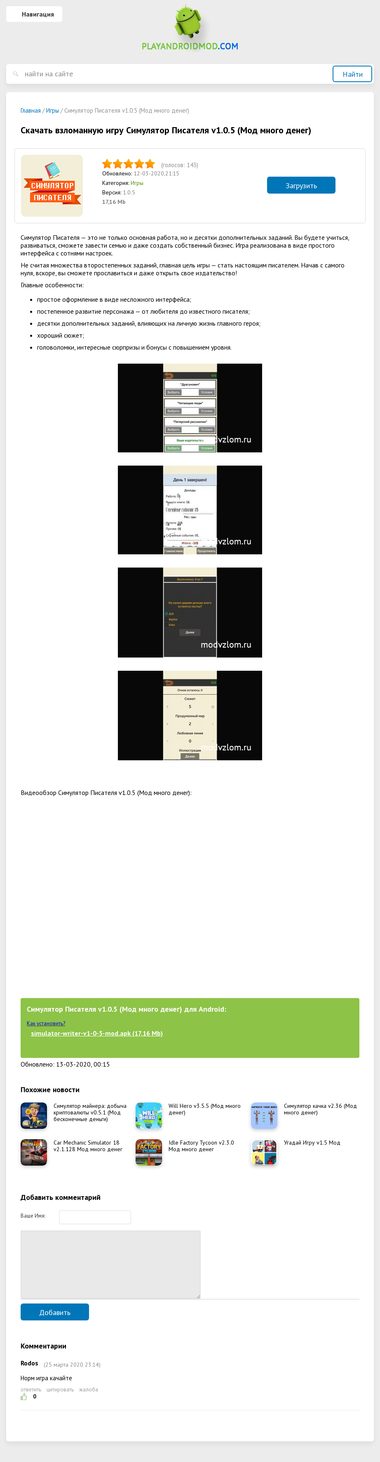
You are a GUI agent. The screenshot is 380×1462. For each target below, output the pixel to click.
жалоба (88, 1401)
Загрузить (301, 185)
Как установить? (46, 1023)
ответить (31, 1401)
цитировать (60, 1401)
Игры (137, 183)
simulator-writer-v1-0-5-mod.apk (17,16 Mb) (97, 1033)
